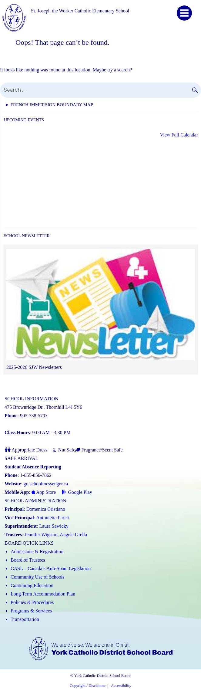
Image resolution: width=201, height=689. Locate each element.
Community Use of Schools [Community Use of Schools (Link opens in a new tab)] (37, 576)
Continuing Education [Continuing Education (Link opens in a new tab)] (32, 585)
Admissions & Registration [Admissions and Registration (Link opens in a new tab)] (37, 551)
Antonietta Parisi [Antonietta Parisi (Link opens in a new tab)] (52, 517)
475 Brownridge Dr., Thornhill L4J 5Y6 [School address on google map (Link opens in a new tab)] (43, 407)
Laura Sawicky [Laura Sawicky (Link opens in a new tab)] (53, 526)
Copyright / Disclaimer (88, 686)
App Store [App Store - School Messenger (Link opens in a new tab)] (44, 492)
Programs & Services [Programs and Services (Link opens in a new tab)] (31, 610)
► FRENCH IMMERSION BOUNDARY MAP (49, 104)
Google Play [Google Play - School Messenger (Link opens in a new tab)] (77, 492)
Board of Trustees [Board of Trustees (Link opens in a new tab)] (28, 560)
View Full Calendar (179, 134)
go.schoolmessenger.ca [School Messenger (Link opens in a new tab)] (46, 483)
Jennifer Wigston (41, 534)
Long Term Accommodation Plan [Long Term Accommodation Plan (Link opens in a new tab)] (43, 593)
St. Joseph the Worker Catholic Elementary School (80, 10)
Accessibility (121, 686)
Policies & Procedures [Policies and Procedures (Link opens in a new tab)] (32, 602)
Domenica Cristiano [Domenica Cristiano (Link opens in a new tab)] (45, 509)
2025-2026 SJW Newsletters (34, 367)
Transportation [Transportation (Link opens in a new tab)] (25, 619)
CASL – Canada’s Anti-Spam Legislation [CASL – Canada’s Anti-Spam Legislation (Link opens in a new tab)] (51, 568)
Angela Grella (73, 534)
